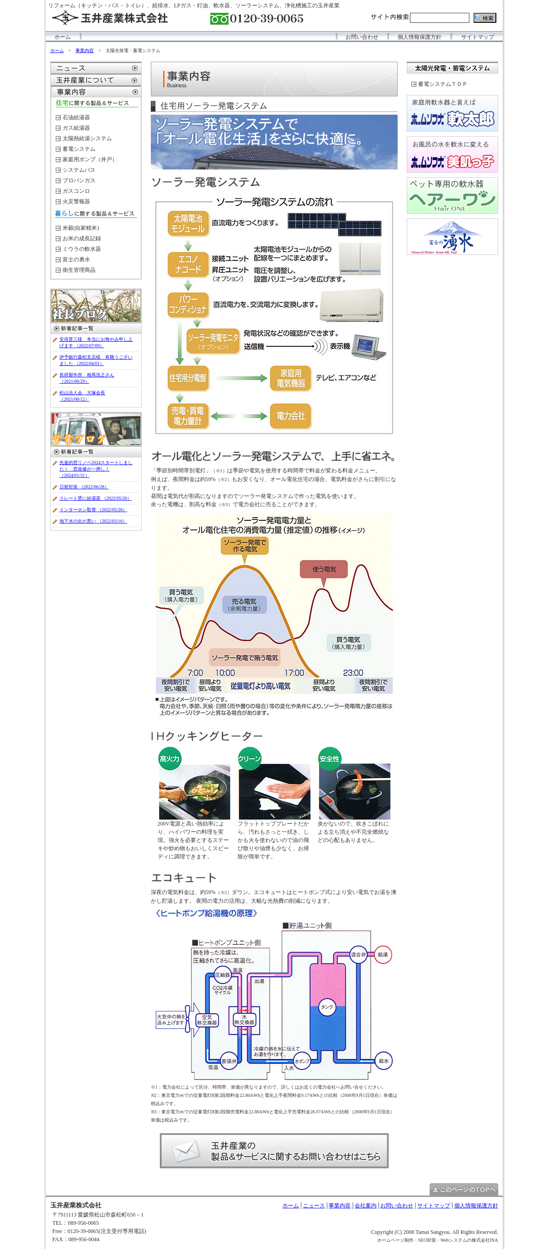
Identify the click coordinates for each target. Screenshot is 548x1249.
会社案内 (366, 1205)
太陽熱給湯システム (87, 138)
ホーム (62, 37)
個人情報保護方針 (420, 37)
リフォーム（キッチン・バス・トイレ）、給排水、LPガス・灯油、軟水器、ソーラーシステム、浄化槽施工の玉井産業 (194, 5)
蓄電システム (79, 149)
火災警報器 (76, 201)
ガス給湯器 (76, 128)
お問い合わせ (362, 37)
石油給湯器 (76, 117)
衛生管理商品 (79, 270)
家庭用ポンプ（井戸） (90, 159)
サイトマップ (477, 37)
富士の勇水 (76, 259)
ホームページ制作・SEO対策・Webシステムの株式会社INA (437, 1240)
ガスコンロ (76, 191)
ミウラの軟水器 (82, 249)
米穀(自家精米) (81, 228)
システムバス (79, 170)
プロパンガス (79, 180)
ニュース (314, 1205)
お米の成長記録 (82, 238)
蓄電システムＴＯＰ (443, 84)
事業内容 (84, 50)
